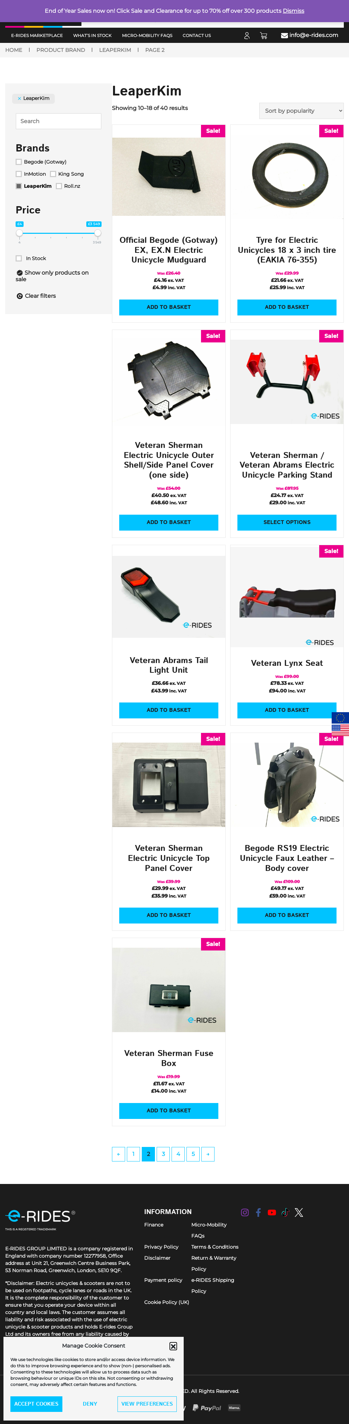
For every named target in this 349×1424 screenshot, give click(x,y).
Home (13, 50)
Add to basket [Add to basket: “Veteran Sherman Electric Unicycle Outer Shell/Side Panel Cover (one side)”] (169, 522)
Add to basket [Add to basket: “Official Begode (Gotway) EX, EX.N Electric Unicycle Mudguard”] (169, 307)
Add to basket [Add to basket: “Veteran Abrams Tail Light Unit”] (169, 710)
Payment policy (163, 1280)
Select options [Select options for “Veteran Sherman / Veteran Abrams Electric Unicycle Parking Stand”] (287, 522)
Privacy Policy (161, 1247)
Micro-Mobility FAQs (147, 35)
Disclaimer (157, 1258)
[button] (173, 1345)
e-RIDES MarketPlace (37, 35)
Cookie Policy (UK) (166, 1302)
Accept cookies (36, 1404)
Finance (153, 1225)
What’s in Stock (92, 35)
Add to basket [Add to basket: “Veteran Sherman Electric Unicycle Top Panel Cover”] (169, 915)
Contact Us (197, 35)
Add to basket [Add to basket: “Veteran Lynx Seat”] (287, 710)
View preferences (147, 1404)
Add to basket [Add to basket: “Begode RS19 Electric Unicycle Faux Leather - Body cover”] (287, 915)
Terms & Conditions (214, 1247)
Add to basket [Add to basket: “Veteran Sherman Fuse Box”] (169, 1111)
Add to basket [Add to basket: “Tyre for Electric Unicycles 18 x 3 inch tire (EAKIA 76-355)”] (287, 307)
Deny (90, 1404)
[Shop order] (301, 111)
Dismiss (293, 11)
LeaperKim (115, 50)
